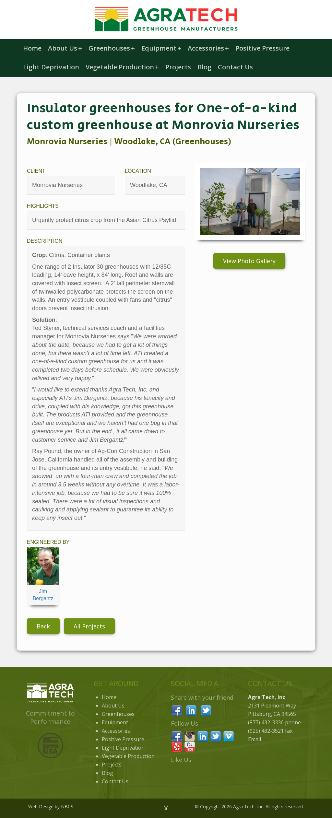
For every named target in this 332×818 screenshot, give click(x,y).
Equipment (161, 48)
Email (254, 739)
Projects (178, 67)
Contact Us (235, 67)
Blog (204, 67)
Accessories (208, 48)
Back (43, 626)
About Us (65, 48)
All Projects (89, 626)
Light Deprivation (51, 67)
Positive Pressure (262, 48)
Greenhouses (112, 48)
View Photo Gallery (249, 261)
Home (32, 48)
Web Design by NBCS (50, 806)
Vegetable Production (122, 67)
